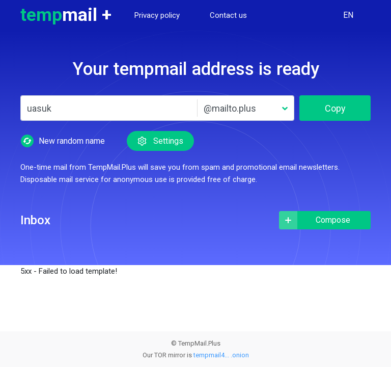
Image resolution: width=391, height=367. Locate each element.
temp (65, 15)
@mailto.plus (230, 108)
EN (348, 15)
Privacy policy (157, 15)
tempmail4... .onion (221, 355)
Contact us (228, 15)
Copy (335, 108)
